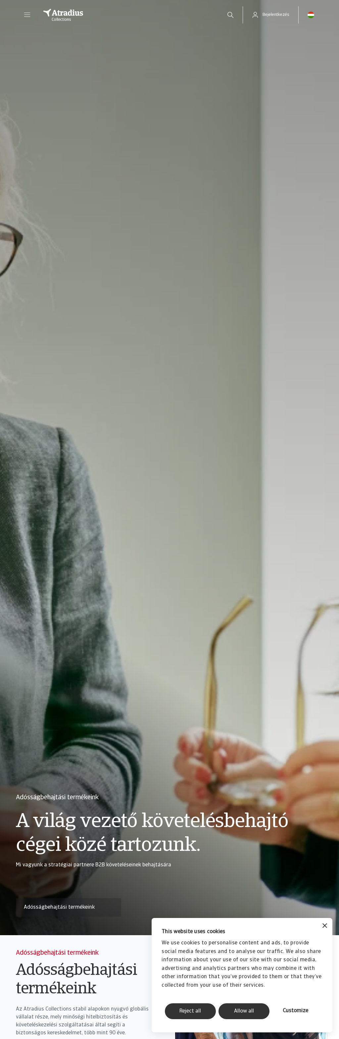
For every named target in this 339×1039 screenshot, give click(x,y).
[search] (230, 15)
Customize (295, 1011)
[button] (27, 15)
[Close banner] (324, 926)
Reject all (190, 1011)
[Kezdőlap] (125, 14)
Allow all (244, 1011)
